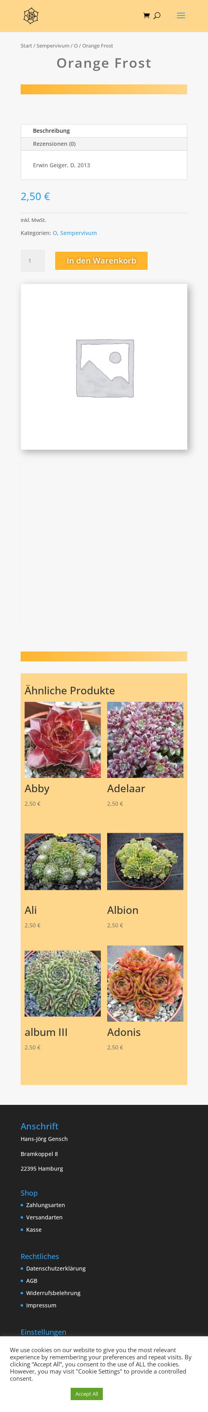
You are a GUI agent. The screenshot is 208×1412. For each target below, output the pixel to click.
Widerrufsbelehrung (53, 1293)
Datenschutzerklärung (56, 1268)
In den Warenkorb (101, 260)
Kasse (34, 1229)
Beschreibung (51, 130)
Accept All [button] (86, 1393)
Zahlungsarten (45, 1205)
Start (26, 45)
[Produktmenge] (32, 261)
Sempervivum (53, 45)
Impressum (41, 1305)
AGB (31, 1280)
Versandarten (44, 1217)
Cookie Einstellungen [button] (38, 1394)
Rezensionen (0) (54, 143)
